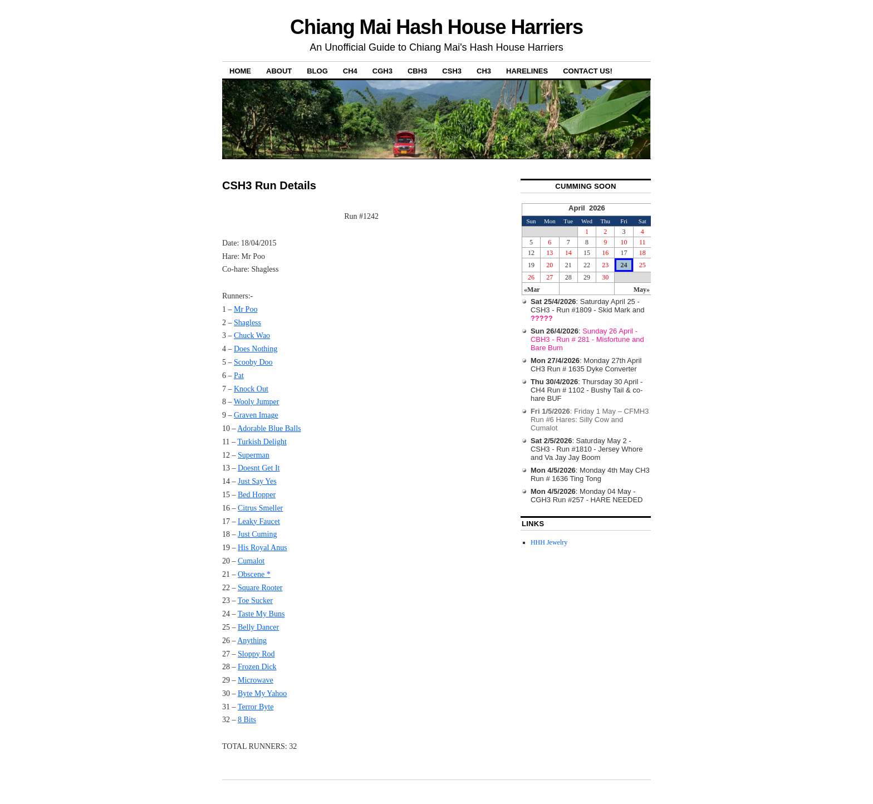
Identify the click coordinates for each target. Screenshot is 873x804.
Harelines (527, 71)
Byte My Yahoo (262, 693)
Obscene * (254, 574)
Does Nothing (255, 349)
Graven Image (256, 415)
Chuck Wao (252, 335)
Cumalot (251, 561)
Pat (239, 375)
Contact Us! (587, 71)
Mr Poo (245, 309)
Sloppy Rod (256, 654)
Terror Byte (256, 707)
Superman (253, 455)
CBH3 (417, 71)
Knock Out (251, 389)
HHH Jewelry (549, 542)
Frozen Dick (257, 667)
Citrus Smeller (260, 508)
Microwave (255, 680)
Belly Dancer (258, 627)
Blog (317, 71)
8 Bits (247, 719)
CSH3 (452, 71)
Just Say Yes (257, 481)
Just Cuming (257, 534)
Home (240, 71)
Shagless (247, 322)
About (279, 71)
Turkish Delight (262, 442)
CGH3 (382, 71)
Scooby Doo (253, 362)
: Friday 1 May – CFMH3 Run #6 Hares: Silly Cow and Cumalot (590, 419)
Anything (252, 640)
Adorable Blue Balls (269, 428)
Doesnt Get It (258, 468)
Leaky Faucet (259, 521)
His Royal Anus (262, 547)
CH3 (484, 71)
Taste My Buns (261, 614)
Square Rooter (260, 588)
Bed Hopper (257, 495)
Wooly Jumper (256, 402)
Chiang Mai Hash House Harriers (436, 27)
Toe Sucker (255, 600)
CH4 (350, 71)
